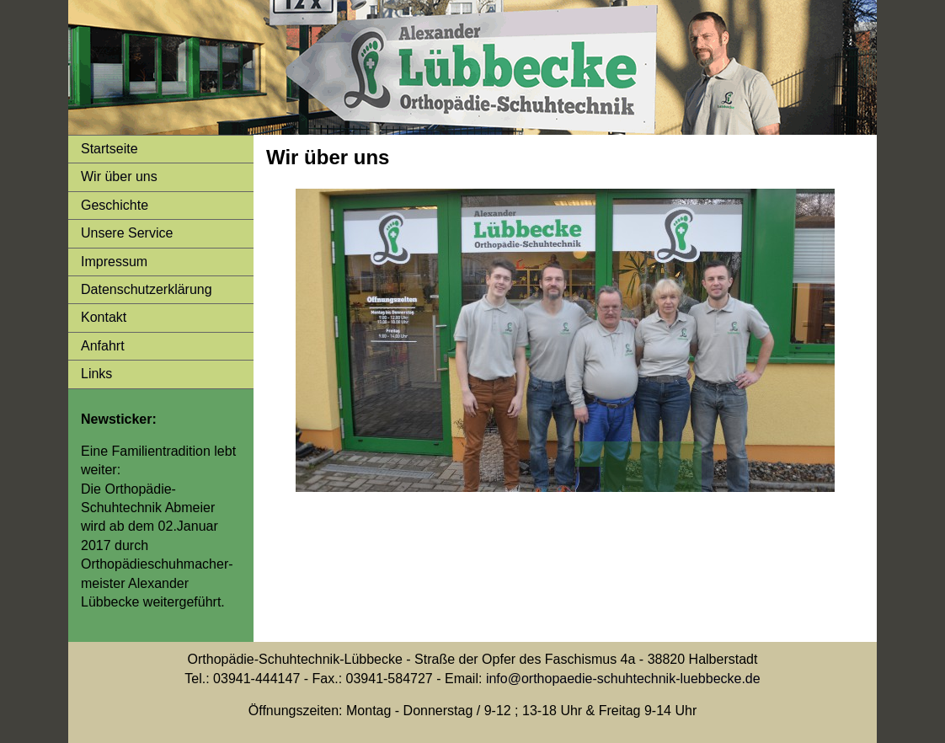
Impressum (114, 261)
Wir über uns (119, 176)
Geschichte (114, 205)
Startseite (109, 149)
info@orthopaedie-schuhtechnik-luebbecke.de (623, 678)
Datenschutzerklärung (146, 289)
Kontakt (103, 317)
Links (96, 373)
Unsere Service (127, 233)
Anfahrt (103, 346)
